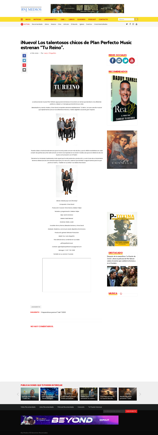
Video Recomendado (28, 407)
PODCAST (92, 19)
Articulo (66, 24)
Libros (47, 24)
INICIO (28, 19)
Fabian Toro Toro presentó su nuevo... (88, 397)
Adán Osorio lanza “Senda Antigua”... (48, 397)
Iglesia (82, 24)
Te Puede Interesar (95, 407)
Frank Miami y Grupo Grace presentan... (68, 397)
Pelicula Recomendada (66, 407)
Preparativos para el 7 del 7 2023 (53, 312)
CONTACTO (103, 19)
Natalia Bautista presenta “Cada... (126, 397)
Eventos (89, 24)
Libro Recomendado (47, 407)
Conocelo (81, 407)
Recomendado (37, 24)
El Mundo (74, 24)
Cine (59, 24)
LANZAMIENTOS (50, 19)
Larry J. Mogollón (50, 53)
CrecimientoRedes (100, 24)
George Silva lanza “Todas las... (28, 397)
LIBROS (71, 19)
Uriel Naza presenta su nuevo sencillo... (107, 397)
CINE (63, 19)
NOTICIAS (37, 19)
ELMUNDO (81, 19)
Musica (53, 24)
